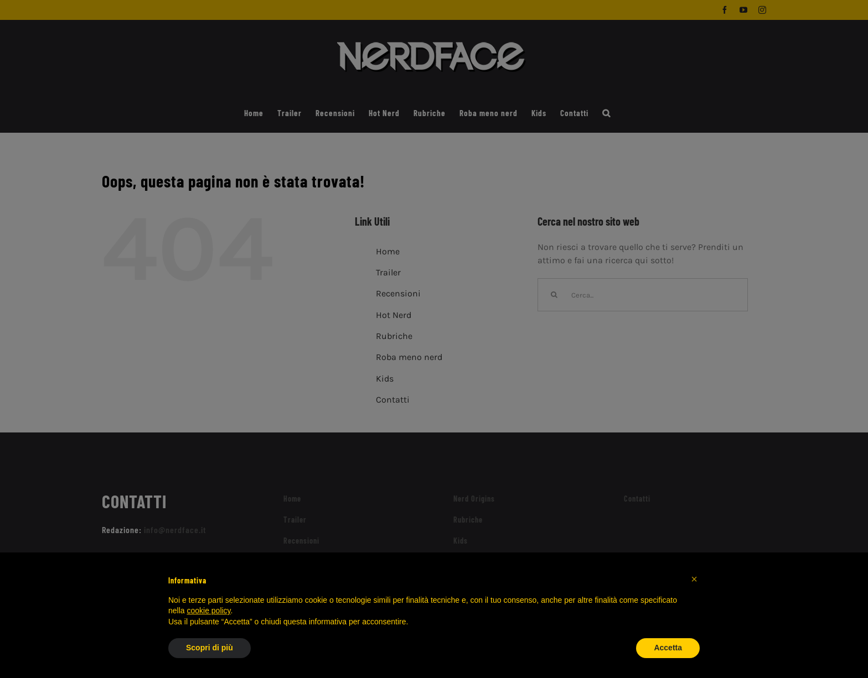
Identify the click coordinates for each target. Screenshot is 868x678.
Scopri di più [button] (209, 647)
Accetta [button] (668, 647)
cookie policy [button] (208, 610)
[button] (694, 579)
